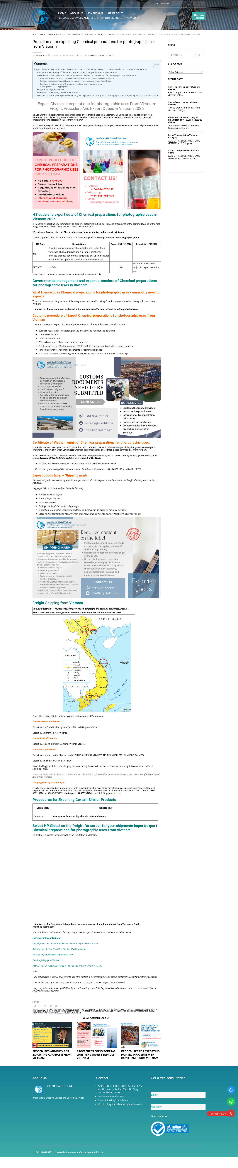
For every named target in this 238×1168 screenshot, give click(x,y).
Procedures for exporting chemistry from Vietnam (79, 816)
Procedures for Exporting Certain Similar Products (59, 92)
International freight (72, 1013)
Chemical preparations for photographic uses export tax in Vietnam (88, 1011)
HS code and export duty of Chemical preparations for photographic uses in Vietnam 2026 (77, 72)
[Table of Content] (155, 64)
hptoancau (40, 55)
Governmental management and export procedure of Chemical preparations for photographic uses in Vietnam (86, 75)
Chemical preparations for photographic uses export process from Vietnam (93, 1009)
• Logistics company (53, 1009)
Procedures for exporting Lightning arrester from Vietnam (96, 1054)
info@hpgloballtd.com (110, 793)
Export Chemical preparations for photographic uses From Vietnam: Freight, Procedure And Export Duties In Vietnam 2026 (91, 69)
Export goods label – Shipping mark (54, 86)
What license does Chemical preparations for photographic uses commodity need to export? (77, 78)
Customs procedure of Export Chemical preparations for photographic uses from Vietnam (76, 81)
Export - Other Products (102, 55)
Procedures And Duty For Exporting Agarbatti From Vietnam (51, 1054)
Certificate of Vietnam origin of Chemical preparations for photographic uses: (71, 84)
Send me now (159, 1116)
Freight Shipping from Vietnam (50, 89)
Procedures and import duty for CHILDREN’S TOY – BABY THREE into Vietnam (185, 119)
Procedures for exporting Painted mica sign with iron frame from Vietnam (140, 1054)
